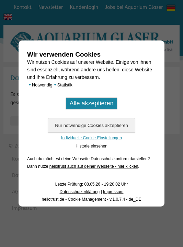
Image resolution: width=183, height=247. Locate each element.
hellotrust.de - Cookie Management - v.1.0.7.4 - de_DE (91, 199)
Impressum (113, 191)
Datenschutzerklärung (80, 191)
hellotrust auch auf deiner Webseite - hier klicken (93, 166)
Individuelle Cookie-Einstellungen (91, 138)
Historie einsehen (91, 146)
